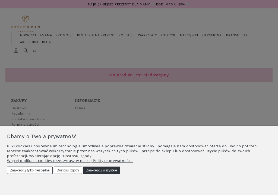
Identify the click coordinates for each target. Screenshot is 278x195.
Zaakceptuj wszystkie (101, 170)
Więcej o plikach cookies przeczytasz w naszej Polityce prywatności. (70, 160)
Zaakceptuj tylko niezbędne (29, 170)
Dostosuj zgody (68, 170)
